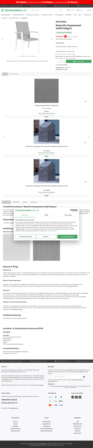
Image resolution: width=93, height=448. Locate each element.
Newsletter (15, 426)
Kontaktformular (14, 408)
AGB (83, 386)
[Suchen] (61, 10)
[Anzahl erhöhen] (63, 61)
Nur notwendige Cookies (25, 236)
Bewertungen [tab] (33, 202)
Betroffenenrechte (77, 424)
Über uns (15, 421)
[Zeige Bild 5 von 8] (28, 56)
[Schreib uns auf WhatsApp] (80, 397)
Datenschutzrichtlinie (77, 379)
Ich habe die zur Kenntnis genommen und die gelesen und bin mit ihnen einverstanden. (70, 386)
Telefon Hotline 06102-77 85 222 (39, 6)
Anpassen (46, 236)
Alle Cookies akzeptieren (67, 236)
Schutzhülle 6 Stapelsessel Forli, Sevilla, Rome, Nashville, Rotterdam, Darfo (47, 186)
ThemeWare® (61, 445)
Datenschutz (77, 428)
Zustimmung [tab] (24, 215)
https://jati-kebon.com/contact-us (15, 344)
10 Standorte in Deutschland (63, 6)
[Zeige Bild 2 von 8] (21, 56)
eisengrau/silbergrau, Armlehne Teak (65, 51)
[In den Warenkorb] (79, 61)
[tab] (6, 202)
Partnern (41, 385)
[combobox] (44, 10)
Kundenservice (46, 426)
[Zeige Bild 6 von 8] (30, 56)
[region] (27, 39)
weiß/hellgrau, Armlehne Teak (82, 56)
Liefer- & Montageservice (46, 428)
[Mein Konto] (80, 10)
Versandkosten (43, 443)
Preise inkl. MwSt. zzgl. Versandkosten (64, 39)
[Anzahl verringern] (57, 61)
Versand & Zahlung (15, 431)
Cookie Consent (77, 426)
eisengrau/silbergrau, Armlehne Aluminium (66, 46)
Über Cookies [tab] (68, 215)
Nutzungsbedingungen (52, 381)
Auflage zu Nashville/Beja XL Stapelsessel (46, 105)
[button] (16, 247)
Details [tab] (46, 215)
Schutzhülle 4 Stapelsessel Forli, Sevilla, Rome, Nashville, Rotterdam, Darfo (47, 146)
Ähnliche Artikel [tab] (14, 74)
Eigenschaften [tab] (16, 202)
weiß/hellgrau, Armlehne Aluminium (65, 56)
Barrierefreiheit (46, 421)
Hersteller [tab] (25, 202)
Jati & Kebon (61, 21)
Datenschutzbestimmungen (62, 386)
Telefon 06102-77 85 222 (9, 399)
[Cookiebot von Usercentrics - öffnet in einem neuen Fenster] (71, 210)
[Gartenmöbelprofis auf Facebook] (72, 397)
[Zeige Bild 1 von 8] (19, 56)
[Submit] (84, 376)
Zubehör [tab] (5, 74)
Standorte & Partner (15, 428)
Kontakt (15, 424)
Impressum (77, 431)
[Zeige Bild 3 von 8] (23, 56)
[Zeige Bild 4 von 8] (26, 56)
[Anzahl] (60, 61)
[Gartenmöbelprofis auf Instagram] (76, 397)
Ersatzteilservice (46, 424)
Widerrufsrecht (77, 433)
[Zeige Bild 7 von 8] (32, 56)
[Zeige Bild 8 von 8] (35, 56)
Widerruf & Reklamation (46, 431)
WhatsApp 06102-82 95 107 (9, 403)
